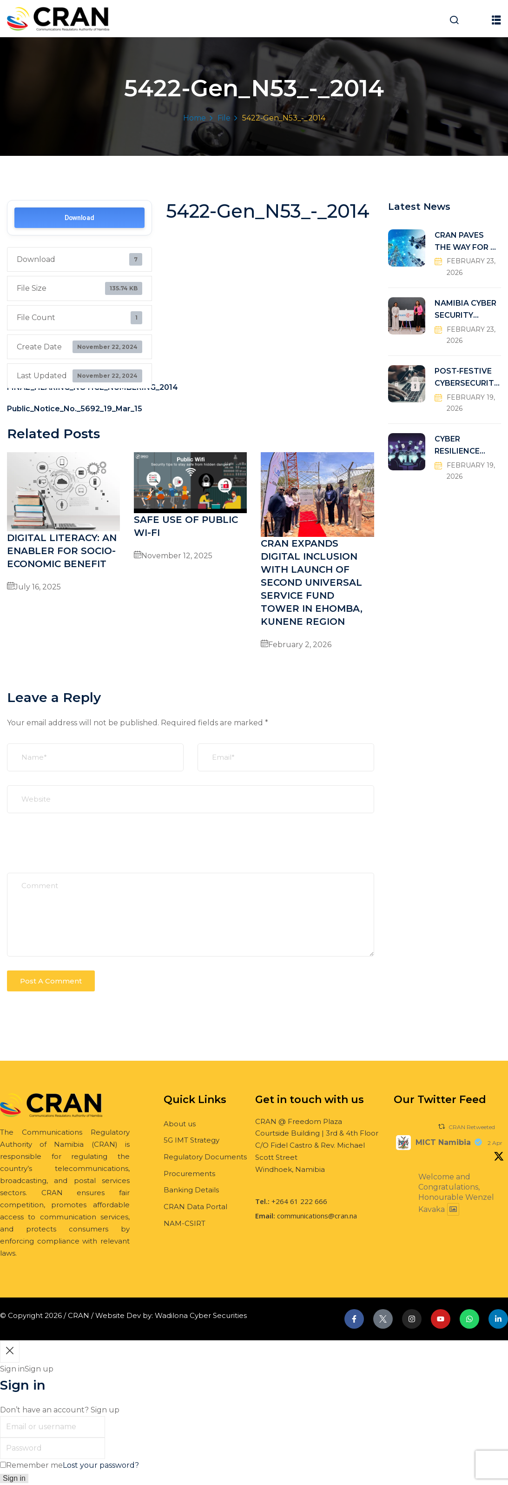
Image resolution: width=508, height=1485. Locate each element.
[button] (496, 19)
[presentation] (77, 850)
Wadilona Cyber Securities (201, 1315)
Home (194, 118)
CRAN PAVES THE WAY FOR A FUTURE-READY (465, 242)
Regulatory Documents (205, 1156)
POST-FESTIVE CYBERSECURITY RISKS (467, 378)
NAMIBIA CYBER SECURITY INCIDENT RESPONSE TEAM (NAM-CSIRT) (465, 310)
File (224, 118)
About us (180, 1123)
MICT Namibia (443, 1142)
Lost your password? (101, 1465)
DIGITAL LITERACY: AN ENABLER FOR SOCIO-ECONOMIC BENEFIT (62, 550)
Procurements (189, 1173)
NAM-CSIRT (184, 1223)
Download (79, 217)
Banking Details (191, 1189)
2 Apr (495, 1142)
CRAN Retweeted (472, 1127)
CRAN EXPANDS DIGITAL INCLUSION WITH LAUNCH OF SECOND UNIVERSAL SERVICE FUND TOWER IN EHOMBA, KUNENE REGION (312, 582)
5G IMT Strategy (191, 1140)
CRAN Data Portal (195, 1206)
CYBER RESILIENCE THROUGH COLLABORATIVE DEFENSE (466, 446)
